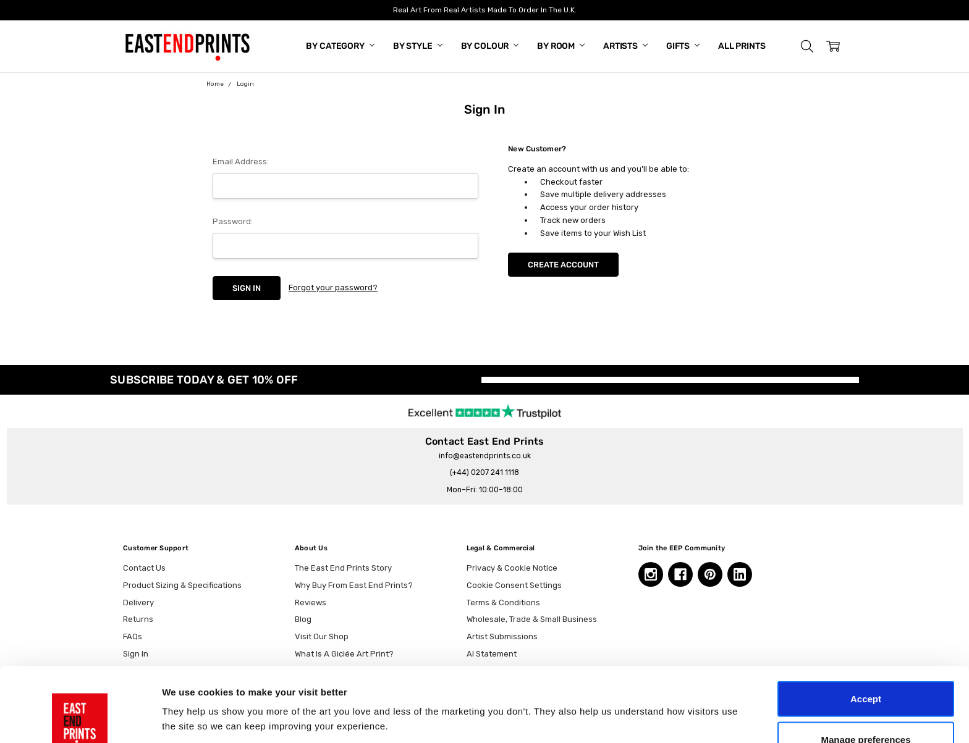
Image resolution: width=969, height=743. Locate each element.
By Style (417, 46)
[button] (807, 46)
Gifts (683, 46)
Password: (233, 221)
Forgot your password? (333, 287)
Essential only (866, 710)
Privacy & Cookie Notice (512, 568)
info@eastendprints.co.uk (485, 455)
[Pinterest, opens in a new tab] (710, 574)
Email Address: (241, 161)
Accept (865, 629)
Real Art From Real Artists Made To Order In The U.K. (485, 10)
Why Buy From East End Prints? (354, 585)
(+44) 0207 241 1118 (484, 472)
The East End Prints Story (343, 568)
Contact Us (144, 568)
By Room (561, 46)
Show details (648, 696)
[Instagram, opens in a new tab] (650, 574)
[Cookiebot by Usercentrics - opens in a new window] (80, 719)
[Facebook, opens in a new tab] (680, 574)
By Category (340, 46)
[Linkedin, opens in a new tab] (739, 574)
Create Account (563, 264)
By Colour (490, 46)
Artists (625, 46)
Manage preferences (865, 670)
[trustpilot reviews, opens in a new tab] (485, 410)
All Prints (742, 46)
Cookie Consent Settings (514, 585)
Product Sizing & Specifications (182, 585)
